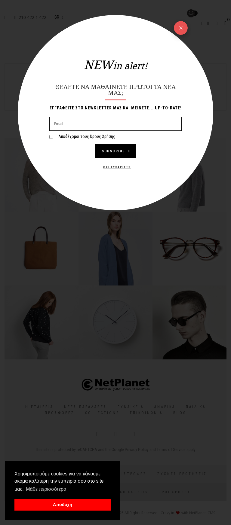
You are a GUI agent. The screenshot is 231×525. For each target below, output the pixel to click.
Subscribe (116, 151)
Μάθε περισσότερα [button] (46, 489)
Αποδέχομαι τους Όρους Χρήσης (86, 136)
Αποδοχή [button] (62, 504)
